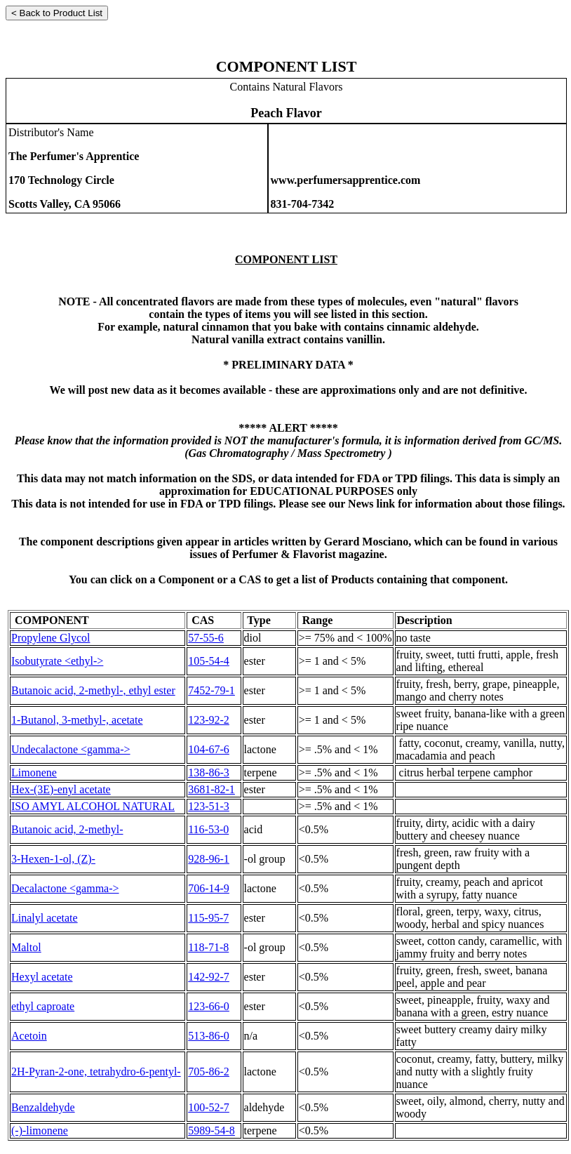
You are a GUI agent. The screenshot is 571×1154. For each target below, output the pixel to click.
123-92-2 (208, 720)
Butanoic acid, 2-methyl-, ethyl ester (93, 690)
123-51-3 (208, 806)
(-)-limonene (39, 1130)
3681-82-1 (211, 789)
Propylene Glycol (50, 638)
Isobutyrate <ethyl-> (57, 661)
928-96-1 (208, 859)
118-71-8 (208, 947)
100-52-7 (208, 1107)
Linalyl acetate (44, 918)
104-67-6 (208, 749)
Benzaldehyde (43, 1107)
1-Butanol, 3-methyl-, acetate (76, 720)
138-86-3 (208, 772)
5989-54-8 (211, 1130)
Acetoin (29, 1036)
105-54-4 (208, 661)
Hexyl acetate (42, 977)
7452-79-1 (211, 690)
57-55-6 (206, 638)
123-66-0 (208, 1006)
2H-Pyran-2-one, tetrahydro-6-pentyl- (96, 1071)
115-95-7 (208, 918)
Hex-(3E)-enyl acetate (61, 789)
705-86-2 (208, 1071)
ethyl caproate (42, 1006)
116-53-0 (208, 829)
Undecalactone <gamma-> (70, 749)
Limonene (34, 772)
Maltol (26, 947)
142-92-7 (208, 977)
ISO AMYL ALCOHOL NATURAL (93, 806)
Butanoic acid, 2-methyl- (67, 829)
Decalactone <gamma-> (65, 888)
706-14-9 (208, 888)
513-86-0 (208, 1036)
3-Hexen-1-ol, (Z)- (53, 859)
